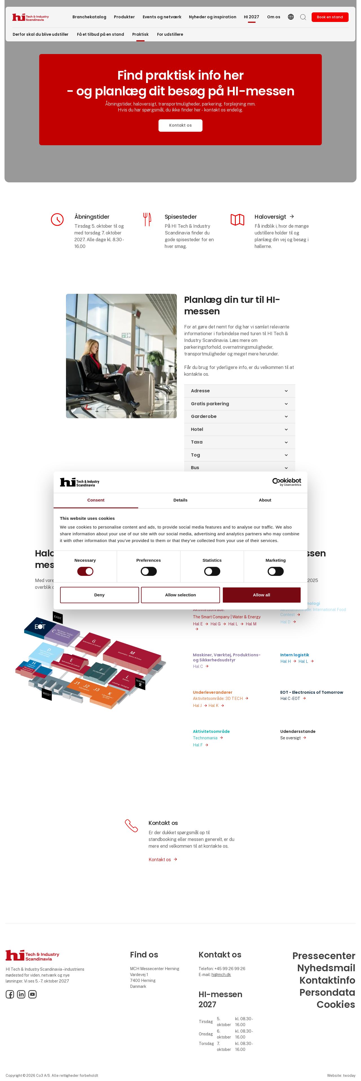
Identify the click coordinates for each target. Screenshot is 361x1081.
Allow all (261, 594)
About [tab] (265, 500)
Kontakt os (180, 125)
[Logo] (35, 17)
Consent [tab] (96, 500)
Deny (99, 594)
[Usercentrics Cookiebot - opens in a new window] (276, 482)
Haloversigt (270, 217)
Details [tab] (180, 500)
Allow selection (180, 594)
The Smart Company (211, 617)
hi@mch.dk (221, 974)
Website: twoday (341, 1075)
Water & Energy (246, 617)
